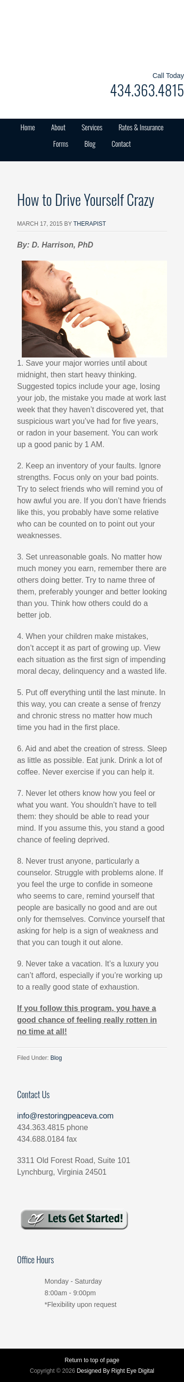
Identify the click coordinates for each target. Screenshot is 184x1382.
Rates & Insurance (141, 127)
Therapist (90, 223)
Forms (60, 143)
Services (91, 127)
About (58, 127)
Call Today (168, 75)
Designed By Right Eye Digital (115, 1370)
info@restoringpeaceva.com (65, 1116)
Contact (121, 143)
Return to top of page (92, 1360)
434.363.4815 (147, 90)
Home (27, 127)
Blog (89, 143)
